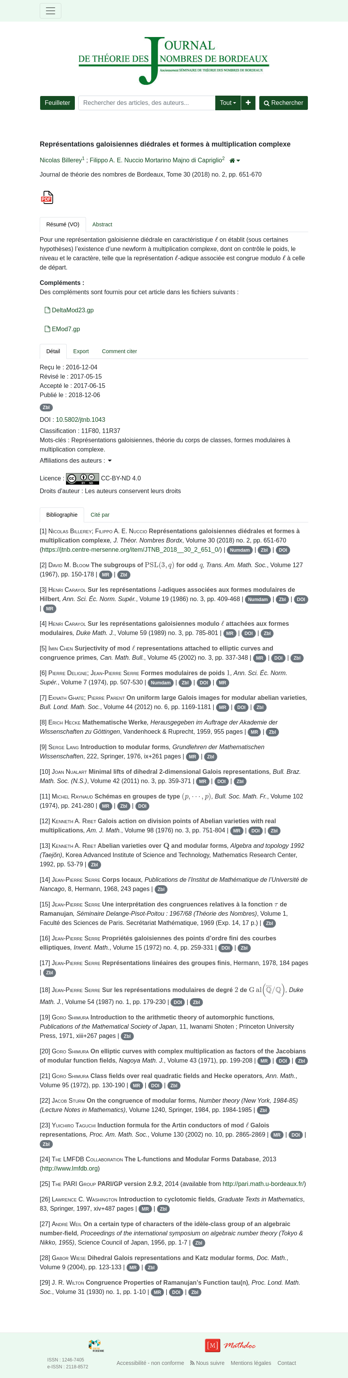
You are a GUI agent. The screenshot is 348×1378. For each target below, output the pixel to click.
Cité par (100, 515)
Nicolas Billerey (61, 160)
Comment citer (119, 351)
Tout (225, 102)
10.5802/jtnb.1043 (80, 419)
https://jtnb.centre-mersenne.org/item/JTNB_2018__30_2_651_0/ (131, 549)
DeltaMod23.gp (69, 310)
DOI (283, 550)
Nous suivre (207, 1363)
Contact (286, 1363)
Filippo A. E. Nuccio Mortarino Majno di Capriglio (156, 160)
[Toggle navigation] (50, 11)
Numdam (240, 550)
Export (81, 351)
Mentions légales (251, 1363)
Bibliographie (62, 515)
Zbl (46, 407)
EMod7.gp (62, 329)
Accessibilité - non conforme (150, 1363)
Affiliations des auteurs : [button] (75, 460)
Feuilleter (57, 102)
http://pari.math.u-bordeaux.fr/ (263, 1184)
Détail (53, 351)
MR (105, 575)
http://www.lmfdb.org (70, 1168)
